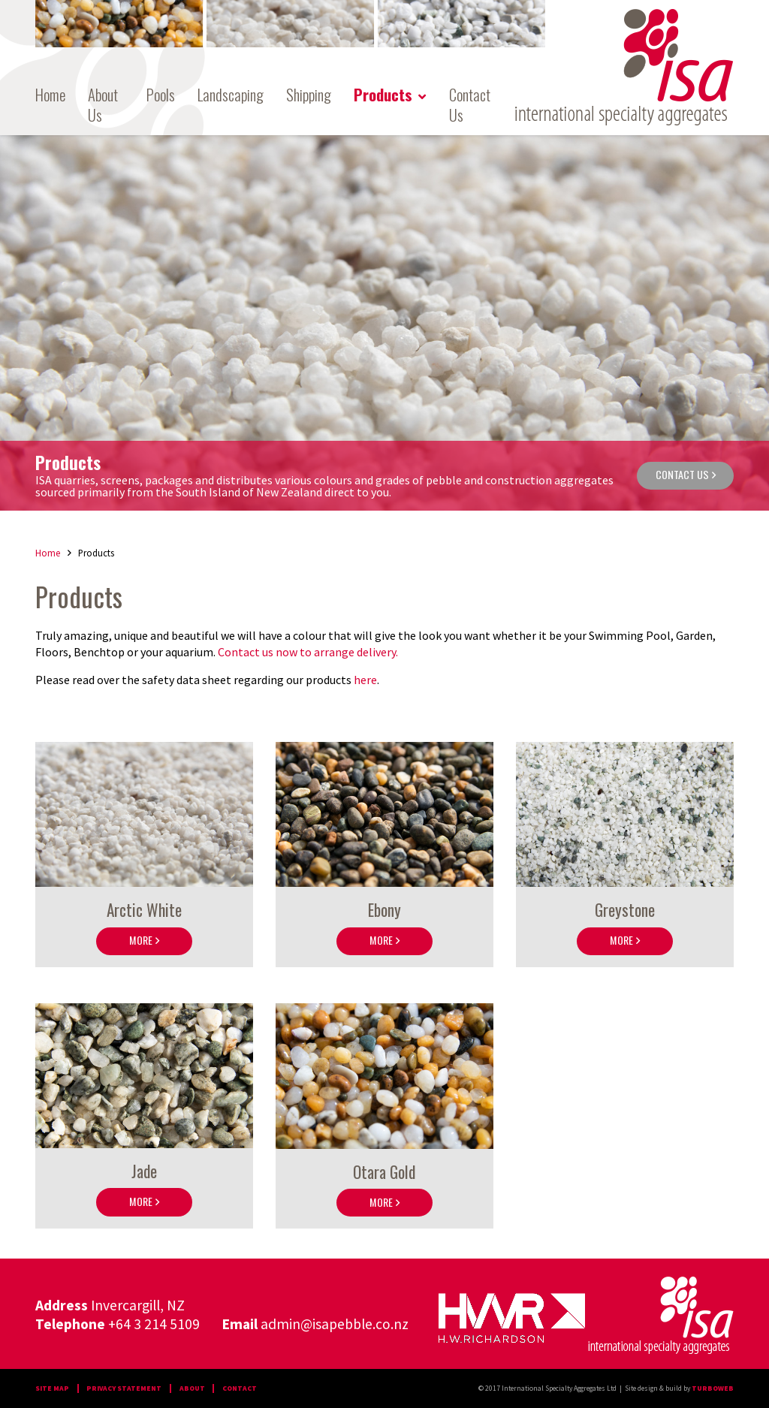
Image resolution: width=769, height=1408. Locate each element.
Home (50, 95)
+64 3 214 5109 (154, 1324)
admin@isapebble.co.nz (335, 1324)
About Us (103, 105)
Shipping (308, 95)
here (365, 679)
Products (383, 95)
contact (239, 1388)
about (192, 1388)
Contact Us (469, 105)
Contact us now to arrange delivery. (309, 651)
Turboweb (713, 1388)
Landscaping (231, 95)
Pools (160, 95)
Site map (52, 1388)
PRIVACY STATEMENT (123, 1388)
